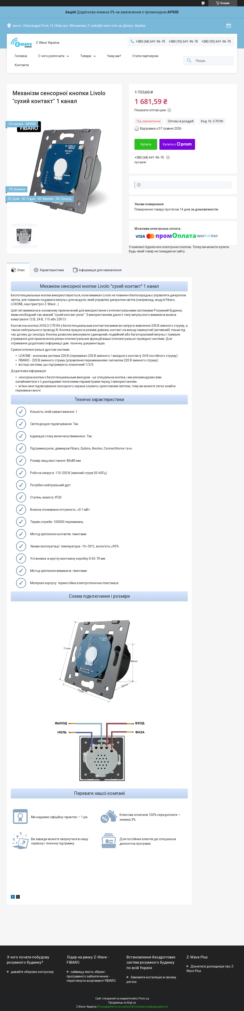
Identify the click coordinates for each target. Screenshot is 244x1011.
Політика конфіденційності (150, 1006)
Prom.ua (144, 998)
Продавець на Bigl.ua (122, 1002)
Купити (146, 144)
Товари (85, 56)
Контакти (22, 65)
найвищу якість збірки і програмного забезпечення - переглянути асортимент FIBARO (91, 976)
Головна (21, 56)
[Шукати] (189, 60)
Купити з (177, 144)
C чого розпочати (51, 56)
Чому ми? (114, 56)
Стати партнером (145, 56)
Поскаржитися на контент (114, 1006)
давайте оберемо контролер (32, 972)
